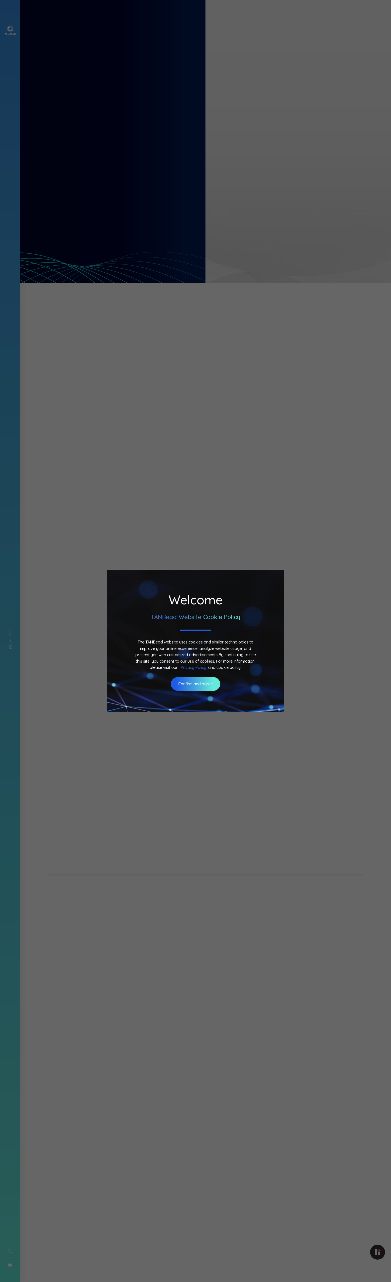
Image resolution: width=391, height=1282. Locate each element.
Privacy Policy (193, 667)
